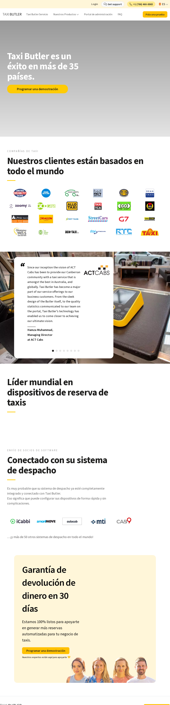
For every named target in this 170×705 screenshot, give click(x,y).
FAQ (120, 14)
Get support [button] (115, 4)
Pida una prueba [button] (155, 14)
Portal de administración (98, 14)
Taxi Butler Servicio (37, 14)
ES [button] (162, 4)
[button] (141, 4)
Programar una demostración (37, 89)
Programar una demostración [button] (45, 651)
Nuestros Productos (64, 14)
